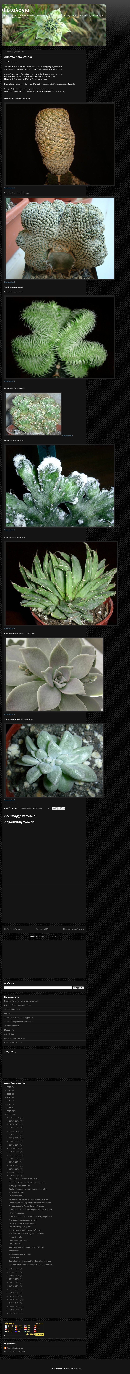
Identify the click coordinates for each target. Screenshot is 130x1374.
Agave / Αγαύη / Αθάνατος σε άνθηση (18, 1022)
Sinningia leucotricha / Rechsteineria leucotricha (27, 1189)
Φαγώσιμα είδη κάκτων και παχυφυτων (24, 1179)
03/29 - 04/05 (14, 1310)
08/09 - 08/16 (14, 1272)
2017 (9, 1087)
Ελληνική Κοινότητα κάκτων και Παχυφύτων (21, 1001)
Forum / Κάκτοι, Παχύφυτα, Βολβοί (17, 1005)
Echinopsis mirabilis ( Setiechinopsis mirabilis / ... (28, 1182)
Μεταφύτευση (14, 1258)
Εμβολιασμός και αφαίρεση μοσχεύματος (24, 1230)
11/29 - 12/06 (14, 1131)
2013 (9, 1101)
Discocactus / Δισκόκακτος (14, 1038)
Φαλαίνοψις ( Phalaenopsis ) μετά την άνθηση (26, 1234)
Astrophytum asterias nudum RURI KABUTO (26, 1247)
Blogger (79, 1369)
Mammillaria (9, 1030)
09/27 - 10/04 (14, 1162)
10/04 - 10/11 (14, 1159)
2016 (9, 1090)
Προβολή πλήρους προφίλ (14, 1352)
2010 (9, 1111)
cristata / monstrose (16, 1213)
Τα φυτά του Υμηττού (12, 1009)
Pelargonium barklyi (16, 1196)
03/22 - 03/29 (14, 1313)
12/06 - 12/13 (14, 1128)
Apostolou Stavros (15, 1348)
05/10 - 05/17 (14, 1293)
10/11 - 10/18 (14, 1155)
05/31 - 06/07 (14, 1286)
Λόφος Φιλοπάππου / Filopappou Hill (18, 1018)
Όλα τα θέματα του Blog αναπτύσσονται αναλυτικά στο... (30, 1203)
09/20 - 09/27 (14, 1166)
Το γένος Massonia (11, 1026)
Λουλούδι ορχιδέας (16, 1237)
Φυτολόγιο (15, 10)
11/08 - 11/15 (14, 1141)
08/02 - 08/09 (14, 1276)
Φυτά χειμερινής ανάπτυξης (19, 1186)
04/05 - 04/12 (14, 1306)
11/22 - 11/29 (14, 1135)
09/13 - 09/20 (14, 1169)
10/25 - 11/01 (14, 1148)
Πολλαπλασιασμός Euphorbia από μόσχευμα (26, 1206)
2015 (9, 1094)
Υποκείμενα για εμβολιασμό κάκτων (22, 1220)
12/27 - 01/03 (14, 1118)
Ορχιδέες (7, 1013)
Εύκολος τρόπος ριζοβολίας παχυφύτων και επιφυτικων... (31, 1210)
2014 (9, 1097)
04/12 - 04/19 (14, 1303)
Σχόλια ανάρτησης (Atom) (49, 936)
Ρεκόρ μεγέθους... (16, 1244)
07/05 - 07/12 (14, 1279)
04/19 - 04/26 (14, 1300)
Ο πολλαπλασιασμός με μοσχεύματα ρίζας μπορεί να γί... (31, 1217)
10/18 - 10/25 (14, 1152)
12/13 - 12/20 (14, 1124)
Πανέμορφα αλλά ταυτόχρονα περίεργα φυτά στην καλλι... (31, 1264)
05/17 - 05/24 (14, 1289)
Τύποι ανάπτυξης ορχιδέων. (19, 1240)
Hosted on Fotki (9, 188)
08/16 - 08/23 (14, 1269)
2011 (9, 1108)
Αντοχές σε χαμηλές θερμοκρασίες (22, 1223)
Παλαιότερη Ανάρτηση (73, 929)
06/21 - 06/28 (14, 1282)
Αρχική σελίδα (42, 929)
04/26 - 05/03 (14, 1296)
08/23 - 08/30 (14, 1176)
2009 (9, 1115)
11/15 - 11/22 (14, 1138)
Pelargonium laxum (16, 1192)
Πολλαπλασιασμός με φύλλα (20, 1227)
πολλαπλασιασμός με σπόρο (20, 1254)
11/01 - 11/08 (14, 1145)
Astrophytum (9, 1034)
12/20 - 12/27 (14, 1121)
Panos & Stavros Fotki (13, 1042)
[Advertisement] (44, 904)
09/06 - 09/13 (14, 1172)
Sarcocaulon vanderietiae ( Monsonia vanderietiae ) (29, 1199)
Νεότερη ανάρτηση (13, 929)
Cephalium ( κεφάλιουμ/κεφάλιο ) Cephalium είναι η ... (30, 1261)
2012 (9, 1104)
